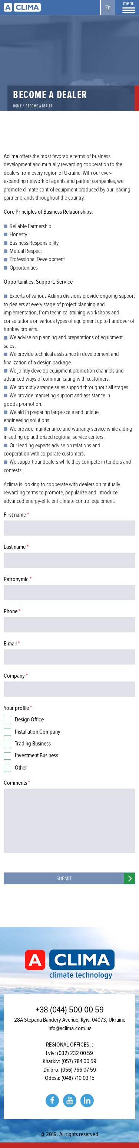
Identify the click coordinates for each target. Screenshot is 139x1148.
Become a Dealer (39, 106)
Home (17, 106)
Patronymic (18, 579)
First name (16, 514)
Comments (17, 783)
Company (16, 676)
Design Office (29, 719)
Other (21, 767)
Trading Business (33, 743)
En (107, 7)
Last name (16, 547)
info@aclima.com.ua (69, 1028)
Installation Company (37, 731)
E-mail (12, 643)
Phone (12, 611)
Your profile (18, 708)
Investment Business (36, 755)
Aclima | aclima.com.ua (22, 7)
